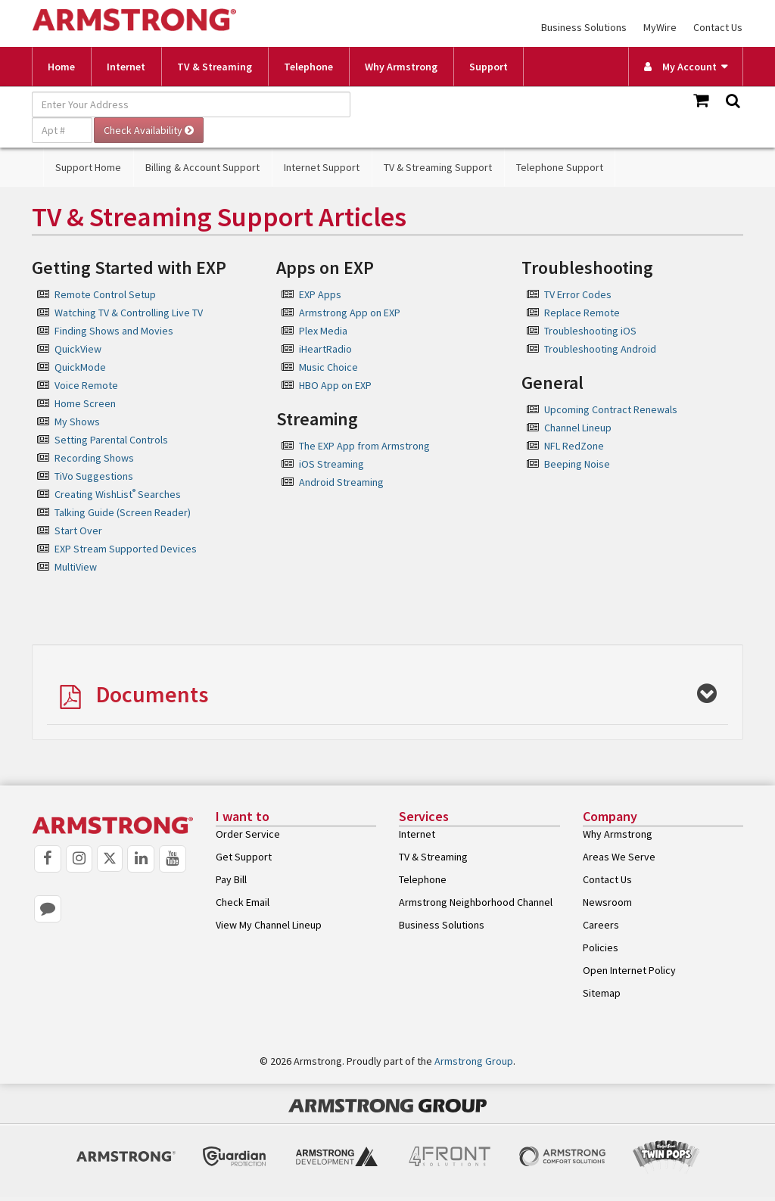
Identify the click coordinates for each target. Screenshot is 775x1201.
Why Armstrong (401, 66)
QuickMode (80, 367)
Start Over (78, 530)
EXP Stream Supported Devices (125, 548)
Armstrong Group (473, 1061)
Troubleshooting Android (600, 349)
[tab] (387, 692)
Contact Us (717, 27)
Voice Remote (86, 385)
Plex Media (323, 331)
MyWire (660, 27)
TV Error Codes (578, 294)
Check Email (242, 902)
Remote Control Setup (105, 294)
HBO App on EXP (335, 385)
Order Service (248, 834)
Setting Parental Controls (111, 439)
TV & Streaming (214, 66)
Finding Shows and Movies (113, 331)
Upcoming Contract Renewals (610, 409)
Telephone (308, 66)
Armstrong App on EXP (349, 312)
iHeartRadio (325, 349)
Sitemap (602, 993)
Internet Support (321, 167)
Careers (601, 925)
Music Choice (328, 367)
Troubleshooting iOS (590, 331)
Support (488, 66)
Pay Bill (231, 879)
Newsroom (607, 902)
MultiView (75, 567)
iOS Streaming (331, 464)
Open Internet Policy (629, 970)
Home (61, 66)
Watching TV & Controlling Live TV (128, 312)
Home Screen (85, 403)
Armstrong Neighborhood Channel (475, 902)
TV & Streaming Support (438, 167)
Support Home (88, 167)
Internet (126, 66)
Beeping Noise (577, 464)
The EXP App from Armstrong (364, 446)
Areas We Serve (619, 856)
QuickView (77, 349)
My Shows (77, 421)
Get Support (244, 856)
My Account (680, 66)
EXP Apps (320, 294)
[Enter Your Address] (191, 104)
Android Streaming (341, 482)
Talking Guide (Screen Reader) (122, 512)
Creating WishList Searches (117, 494)
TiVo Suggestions (93, 476)
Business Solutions (584, 27)
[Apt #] (62, 130)
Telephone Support (559, 167)
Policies (600, 947)
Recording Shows (94, 458)
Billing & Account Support (202, 167)
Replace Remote (582, 312)
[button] (387, 695)
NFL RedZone (574, 446)
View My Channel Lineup (269, 925)
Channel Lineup (578, 427)
